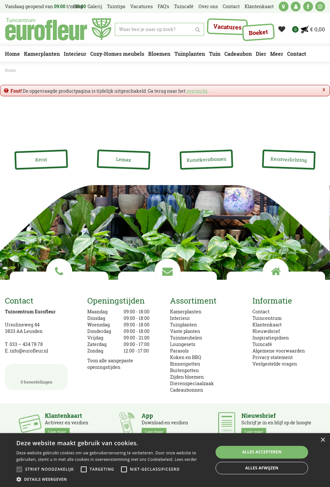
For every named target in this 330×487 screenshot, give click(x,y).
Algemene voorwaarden (278, 351)
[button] (111, 479)
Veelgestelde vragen (274, 364)
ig (320, 6)
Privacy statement (272, 357)
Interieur (180, 318)
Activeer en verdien (66, 424)
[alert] (165, 460)
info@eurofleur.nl (29, 351)
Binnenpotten (185, 364)
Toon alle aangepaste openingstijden (110, 363)
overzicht (196, 91)
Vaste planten (185, 331)
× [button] (322, 440)
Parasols (179, 351)
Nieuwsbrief (266, 331)
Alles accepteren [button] (262, 452)
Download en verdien (165, 424)
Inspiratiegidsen (270, 338)
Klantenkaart (267, 325)
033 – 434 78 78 (26, 344)
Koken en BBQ (185, 357)
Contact (260, 311)
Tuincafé (262, 344)
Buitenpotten (184, 370)
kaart (283, 6)
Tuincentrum (267, 318)
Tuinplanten (183, 325)
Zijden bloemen (187, 377)
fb (308, 6)
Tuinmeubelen (186, 338)
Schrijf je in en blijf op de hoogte (276, 424)
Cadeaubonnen (186, 390)
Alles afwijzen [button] (262, 468)
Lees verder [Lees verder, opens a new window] (186, 459)
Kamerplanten (185, 311)
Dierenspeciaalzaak (192, 383)
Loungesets (182, 344)
